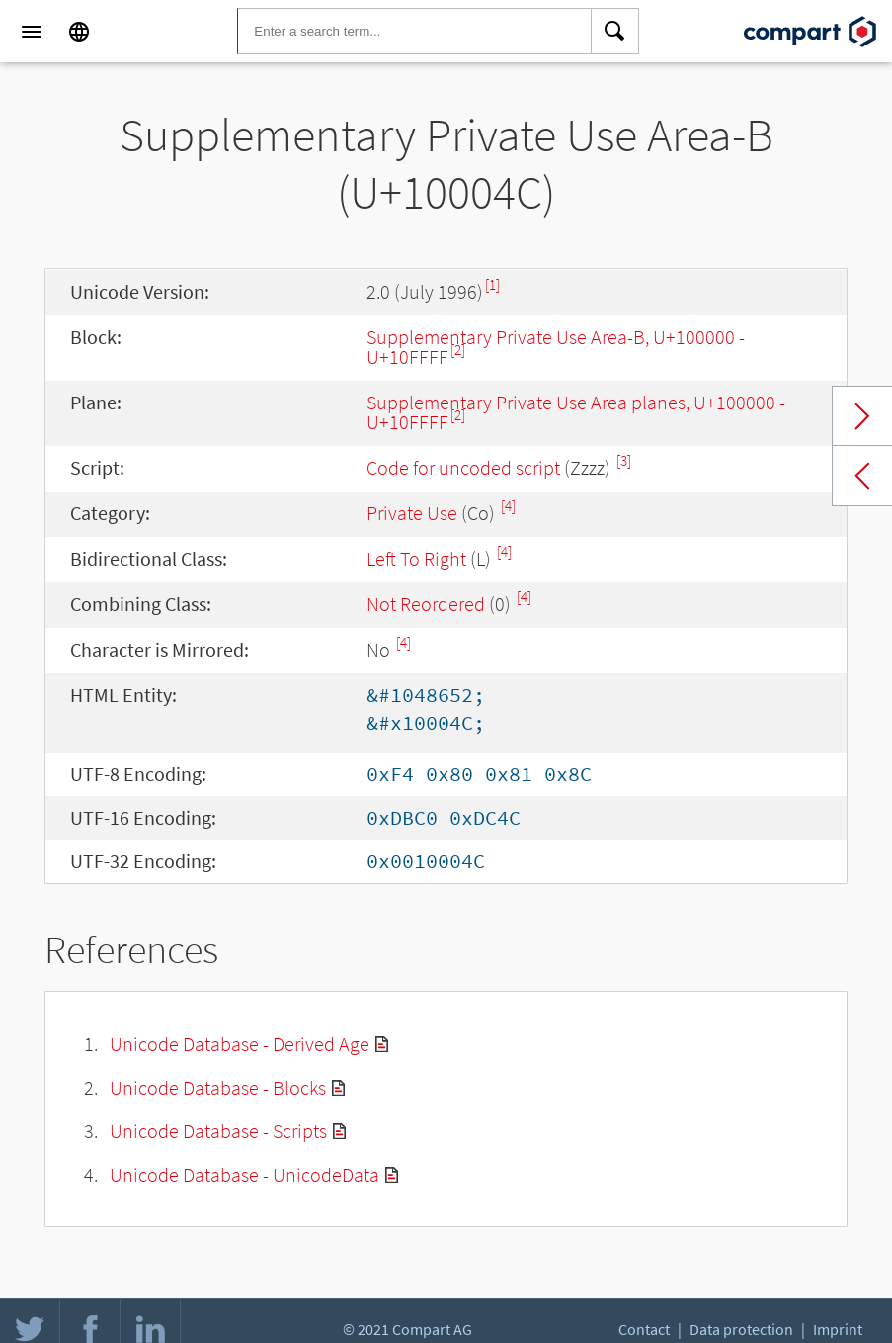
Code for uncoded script (463, 467)
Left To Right (416, 558)
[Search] (615, 31)
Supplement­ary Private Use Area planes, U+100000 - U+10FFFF (575, 412)
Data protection (741, 1329)
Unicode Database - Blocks (218, 1087)
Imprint (837, 1329)
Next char (862, 416)
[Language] (79, 31)
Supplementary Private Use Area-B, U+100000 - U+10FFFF (555, 346)
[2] (457, 349)
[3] (623, 460)
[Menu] (31, 31)
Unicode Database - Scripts (218, 1131)
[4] (508, 505)
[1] (492, 284)
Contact (644, 1329)
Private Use (411, 512)
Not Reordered (425, 603)
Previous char (862, 475)
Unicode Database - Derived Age (239, 1043)
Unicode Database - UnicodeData (244, 1174)
